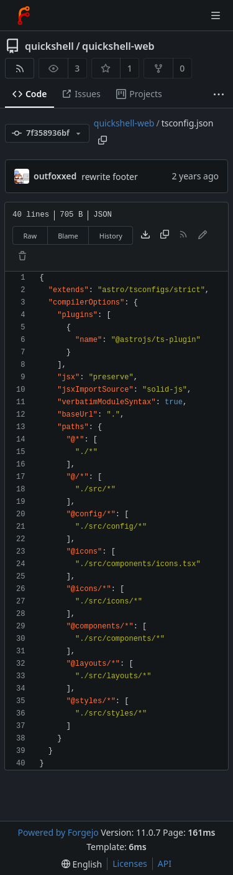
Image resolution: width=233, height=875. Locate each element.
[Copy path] (102, 140)
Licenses (129, 863)
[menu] (82, 864)
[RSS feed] (19, 68)
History (110, 235)
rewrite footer (109, 176)
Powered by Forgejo (57, 832)
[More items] (218, 94)
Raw (30, 235)
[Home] (23, 15)
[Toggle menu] (215, 15)
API (164, 863)
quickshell (49, 46)
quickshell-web (118, 46)
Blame (68, 235)
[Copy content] (164, 235)
